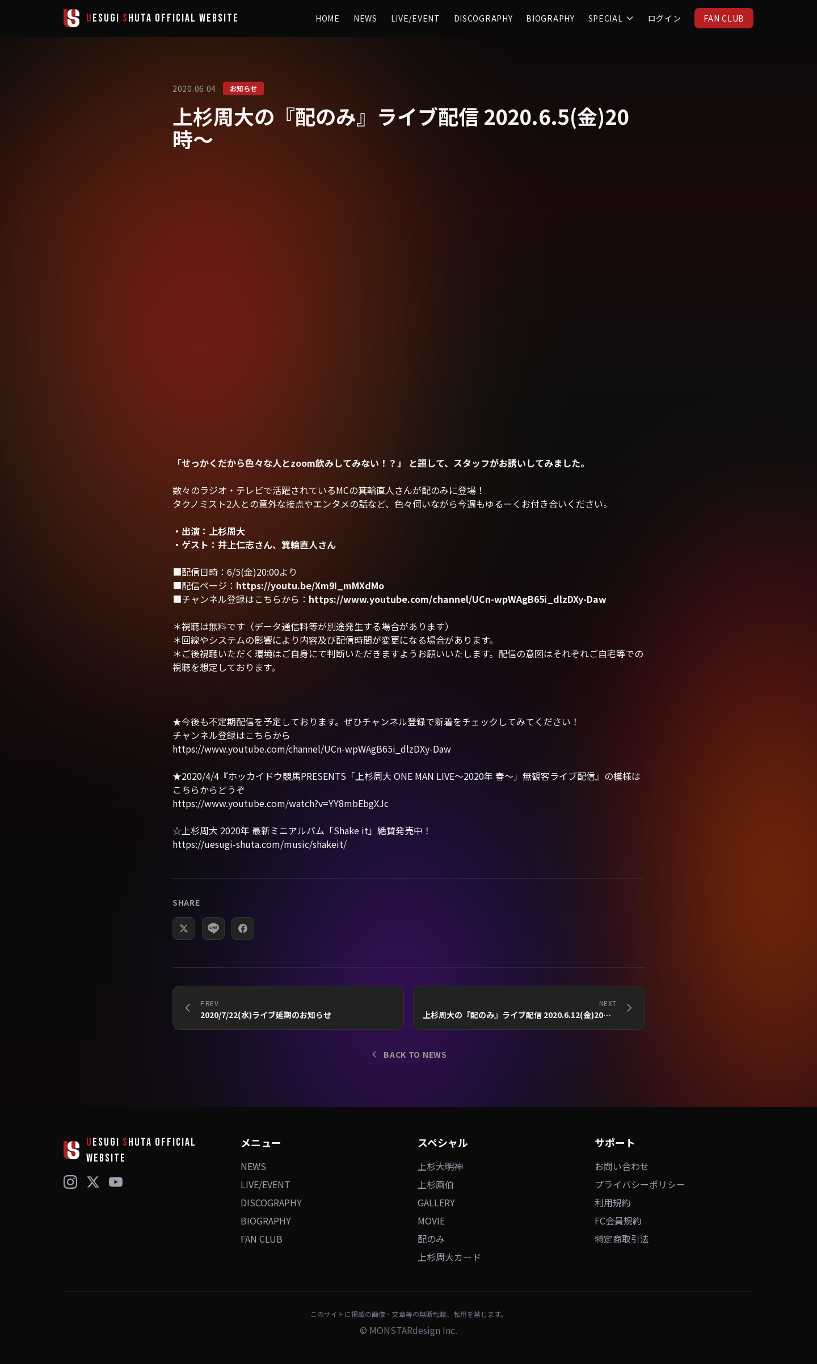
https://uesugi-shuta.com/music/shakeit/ (259, 844)
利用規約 (613, 1202)
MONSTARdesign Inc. (413, 1330)
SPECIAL (611, 18)
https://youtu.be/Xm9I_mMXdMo (310, 586)
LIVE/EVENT (415, 18)
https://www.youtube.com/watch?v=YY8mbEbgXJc (280, 803)
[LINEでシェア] (213, 929)
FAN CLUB (724, 18)
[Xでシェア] (183, 929)
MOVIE (431, 1220)
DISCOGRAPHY (483, 18)
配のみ (431, 1238)
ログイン (664, 18)
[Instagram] (70, 1182)
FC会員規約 (618, 1220)
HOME (327, 18)
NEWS (365, 18)
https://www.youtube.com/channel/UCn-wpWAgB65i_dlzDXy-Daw (458, 599)
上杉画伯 (436, 1184)
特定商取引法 (622, 1238)
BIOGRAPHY (550, 18)
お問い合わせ (622, 1166)
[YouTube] (116, 1182)
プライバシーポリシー (640, 1184)
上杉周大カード (449, 1257)
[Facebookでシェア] (242, 929)
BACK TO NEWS (408, 1054)
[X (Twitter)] (93, 1182)
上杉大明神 (440, 1166)
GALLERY (436, 1202)
